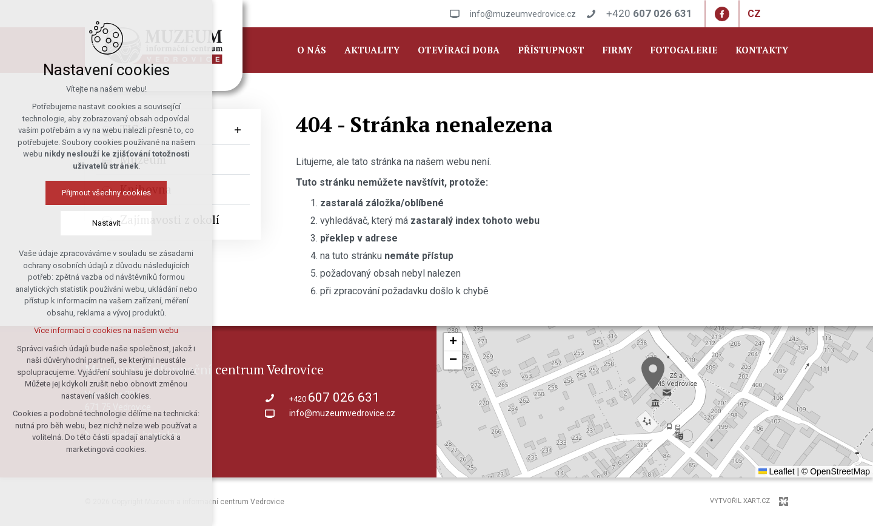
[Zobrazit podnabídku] (238, 129)
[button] (652, 373)
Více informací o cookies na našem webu (106, 330)
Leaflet (776, 471)
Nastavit (106, 223)
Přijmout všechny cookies (106, 192)
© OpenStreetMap (835, 471)
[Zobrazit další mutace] (770, 14)
